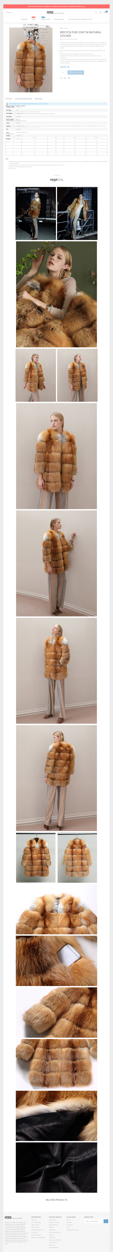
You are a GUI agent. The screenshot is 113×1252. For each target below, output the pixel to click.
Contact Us (34, 1232)
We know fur (52, 1219)
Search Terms (35, 1224)
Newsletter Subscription (38, 1237)
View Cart (69, 1222)
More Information (23, 99)
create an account (43, 103)
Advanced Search (36, 1235)
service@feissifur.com (76, 54)
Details (9, 99)
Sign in (35, 103)
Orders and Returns (37, 1230)
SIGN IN (83, 6)
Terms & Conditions (54, 1232)
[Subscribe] (106, 1221)
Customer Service (36, 1222)
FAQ (68, 1227)
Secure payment (53, 1224)
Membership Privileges (73, 1230)
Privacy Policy (35, 1227)
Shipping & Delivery (54, 1222)
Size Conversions (75, 55)
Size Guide (65, 55)
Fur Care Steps (53, 1242)
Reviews (38, 99)
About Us (33, 1219)
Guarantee (52, 1230)
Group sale (52, 1237)
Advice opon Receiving (55, 1240)
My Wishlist (70, 1224)
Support (51, 1227)
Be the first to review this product (68, 39)
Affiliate (51, 1235)
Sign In (68, 1219)
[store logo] (56, 12)
